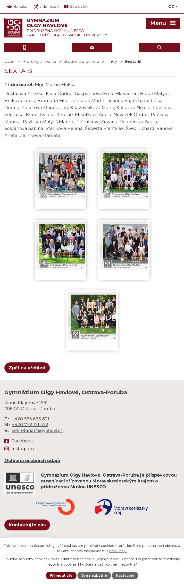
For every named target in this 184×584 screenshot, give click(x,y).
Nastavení (125, 575)
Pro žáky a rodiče (39, 61)
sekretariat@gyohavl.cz (37, 430)
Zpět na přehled (27, 367)
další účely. (118, 551)
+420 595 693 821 (30, 419)
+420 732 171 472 (30, 424)
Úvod (9, 61)
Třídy (112, 61)
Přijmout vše (61, 575)
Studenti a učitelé (81, 61)
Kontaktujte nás (27, 525)
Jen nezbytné (94, 575)
